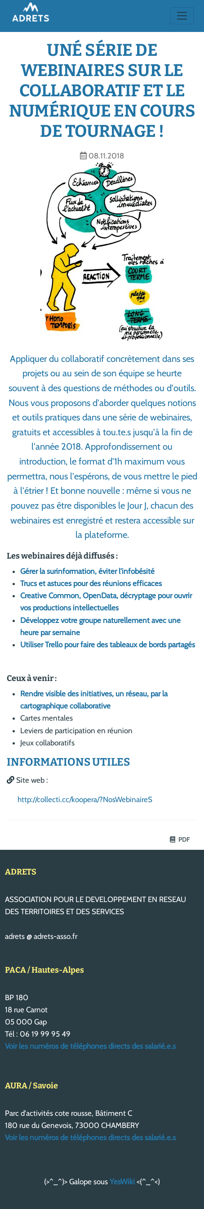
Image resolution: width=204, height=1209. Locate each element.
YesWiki (122, 1181)
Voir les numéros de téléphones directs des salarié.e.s (90, 1046)
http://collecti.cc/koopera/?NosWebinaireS (85, 799)
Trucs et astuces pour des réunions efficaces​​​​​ (91, 583)
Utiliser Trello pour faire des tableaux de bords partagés (107, 644)
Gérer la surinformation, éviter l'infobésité (87, 571)
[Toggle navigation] (182, 15)
